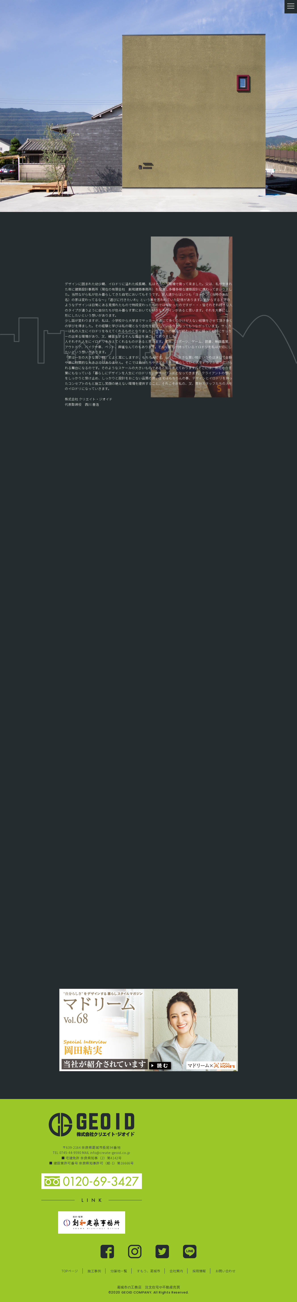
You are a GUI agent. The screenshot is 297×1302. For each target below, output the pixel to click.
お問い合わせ (225, 1271)
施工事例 (94, 1271)
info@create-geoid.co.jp (110, 1152)
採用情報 (199, 1271)
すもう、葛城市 (148, 1271)
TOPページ (69, 1271)
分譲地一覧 (118, 1271)
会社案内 (176, 1271)
